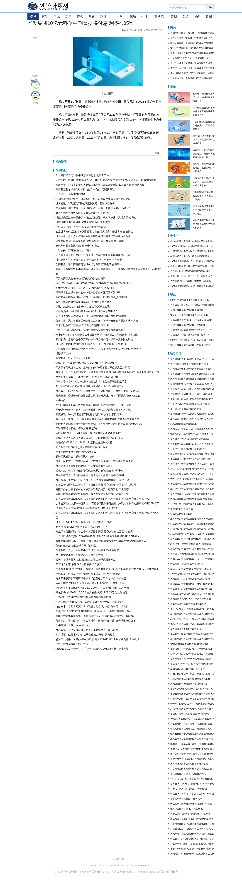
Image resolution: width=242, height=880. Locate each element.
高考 (68, 16)
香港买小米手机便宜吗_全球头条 (186, 798)
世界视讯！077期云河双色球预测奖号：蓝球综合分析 (85, 203)
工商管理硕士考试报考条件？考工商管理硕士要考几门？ (204, 111)
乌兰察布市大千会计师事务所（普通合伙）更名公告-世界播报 (90, 475)
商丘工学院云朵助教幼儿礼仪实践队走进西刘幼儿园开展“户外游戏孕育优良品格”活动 (103, 498)
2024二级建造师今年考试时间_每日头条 (189, 300)
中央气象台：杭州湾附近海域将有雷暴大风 (191, 728)
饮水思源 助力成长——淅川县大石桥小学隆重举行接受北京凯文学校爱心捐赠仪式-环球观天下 (108, 503)
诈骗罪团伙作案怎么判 (181, 513)
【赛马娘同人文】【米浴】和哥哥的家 (189, 788)
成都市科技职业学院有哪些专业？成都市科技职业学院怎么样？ (204, 154)
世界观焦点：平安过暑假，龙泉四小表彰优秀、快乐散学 (87, 630)
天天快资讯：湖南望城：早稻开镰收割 (189, 683)
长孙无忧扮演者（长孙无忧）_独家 (75, 456)
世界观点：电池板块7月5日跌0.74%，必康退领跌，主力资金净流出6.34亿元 (98, 391)
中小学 (118, 16)
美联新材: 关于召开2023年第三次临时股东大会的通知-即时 (88, 433)
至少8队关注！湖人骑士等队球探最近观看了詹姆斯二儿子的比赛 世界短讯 (97, 334)
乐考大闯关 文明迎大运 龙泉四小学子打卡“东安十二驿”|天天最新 (91, 583)
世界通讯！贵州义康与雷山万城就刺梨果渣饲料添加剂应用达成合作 (93, 236)
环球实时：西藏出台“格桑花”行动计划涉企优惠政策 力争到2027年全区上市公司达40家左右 (106, 180)
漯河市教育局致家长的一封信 (72, 644)
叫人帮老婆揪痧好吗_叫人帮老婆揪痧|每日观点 (82, 447)
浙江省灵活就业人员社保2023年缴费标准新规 (81, 227)
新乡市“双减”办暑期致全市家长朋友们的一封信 (81, 527)
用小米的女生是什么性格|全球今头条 (76, 452)
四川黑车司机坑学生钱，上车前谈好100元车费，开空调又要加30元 (93, 367)
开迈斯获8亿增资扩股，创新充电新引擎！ (190, 58)
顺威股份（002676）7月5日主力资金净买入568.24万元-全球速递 (92, 592)
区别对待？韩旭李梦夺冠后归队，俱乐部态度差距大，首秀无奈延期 (93, 198)
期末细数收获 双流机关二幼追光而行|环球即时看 (83, 325)
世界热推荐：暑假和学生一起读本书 (187, 628)
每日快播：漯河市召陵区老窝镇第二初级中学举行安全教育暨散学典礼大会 (97, 320)
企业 (144, 16)
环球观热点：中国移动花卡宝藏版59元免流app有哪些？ (87, 311)
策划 (174, 16)
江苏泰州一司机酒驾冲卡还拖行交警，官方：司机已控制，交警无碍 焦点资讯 (98, 348)
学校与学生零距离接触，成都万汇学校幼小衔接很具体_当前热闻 (91, 297)
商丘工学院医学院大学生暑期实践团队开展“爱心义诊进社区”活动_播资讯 (96, 484)
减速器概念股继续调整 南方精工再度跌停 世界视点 (84, 302)
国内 (197, 16)
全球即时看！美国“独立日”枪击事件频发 (78, 245)
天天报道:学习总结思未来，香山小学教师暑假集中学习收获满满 (91, 316)
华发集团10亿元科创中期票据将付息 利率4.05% (82, 175)
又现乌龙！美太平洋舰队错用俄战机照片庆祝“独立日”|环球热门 (90, 470)
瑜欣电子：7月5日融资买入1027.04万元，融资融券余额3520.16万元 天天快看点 (100, 184)
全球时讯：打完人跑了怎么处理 (73, 358)
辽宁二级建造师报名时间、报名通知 (187, 325)
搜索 (210, 7)
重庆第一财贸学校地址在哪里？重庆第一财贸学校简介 (204, 168)
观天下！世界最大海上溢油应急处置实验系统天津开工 (86, 559)
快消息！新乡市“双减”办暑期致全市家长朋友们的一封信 (86, 508)
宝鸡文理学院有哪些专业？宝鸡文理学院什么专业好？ (204, 140)
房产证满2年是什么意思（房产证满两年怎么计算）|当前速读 (89, 602)
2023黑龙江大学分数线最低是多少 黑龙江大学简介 (203, 196)
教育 (92, 16)
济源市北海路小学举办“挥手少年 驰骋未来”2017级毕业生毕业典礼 (92, 648)
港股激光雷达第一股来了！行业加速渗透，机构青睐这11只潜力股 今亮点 (96, 217)
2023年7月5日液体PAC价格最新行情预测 (78, 564)
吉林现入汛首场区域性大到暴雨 (185, 408)
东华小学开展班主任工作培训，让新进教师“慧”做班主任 (86, 288)
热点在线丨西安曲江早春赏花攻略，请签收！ (192, 803)
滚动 (45, 16)
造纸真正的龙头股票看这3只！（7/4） (188, 668)
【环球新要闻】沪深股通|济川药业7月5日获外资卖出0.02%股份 (91, 344)
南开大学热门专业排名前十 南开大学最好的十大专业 (204, 210)
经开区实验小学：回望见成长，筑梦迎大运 (79, 555)
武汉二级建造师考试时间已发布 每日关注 (190, 345)
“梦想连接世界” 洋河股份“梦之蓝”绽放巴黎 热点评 (83, 222)
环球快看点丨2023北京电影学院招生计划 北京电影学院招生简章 (91, 381)
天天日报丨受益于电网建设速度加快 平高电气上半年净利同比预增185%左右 (98, 395)
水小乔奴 (61, 400)
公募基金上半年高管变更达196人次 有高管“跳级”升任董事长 (89, 264)
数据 (209, 16)
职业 (103, 16)
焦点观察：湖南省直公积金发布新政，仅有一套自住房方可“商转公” (93, 208)
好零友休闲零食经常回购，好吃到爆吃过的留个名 (83, 213)
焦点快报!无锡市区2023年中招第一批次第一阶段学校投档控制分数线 (94, 611)
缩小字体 (35, 122)
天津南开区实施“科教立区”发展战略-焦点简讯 (81, 278)
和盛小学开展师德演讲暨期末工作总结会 (190, 403)
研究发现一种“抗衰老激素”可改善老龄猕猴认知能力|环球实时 (89, 414)
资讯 (33, 16)
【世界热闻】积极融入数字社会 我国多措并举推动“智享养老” (89, 259)
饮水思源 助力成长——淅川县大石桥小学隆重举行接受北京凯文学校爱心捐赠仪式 (101, 541)
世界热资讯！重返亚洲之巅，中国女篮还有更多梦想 (84, 466)
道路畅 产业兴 (63, 353)
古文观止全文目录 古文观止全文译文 (188, 773)
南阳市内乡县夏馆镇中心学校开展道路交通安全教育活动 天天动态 (92, 489)
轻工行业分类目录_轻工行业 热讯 (186, 808)
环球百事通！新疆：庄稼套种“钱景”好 (76, 428)
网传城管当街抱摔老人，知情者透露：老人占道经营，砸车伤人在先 (93, 409)
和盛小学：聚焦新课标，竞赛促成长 (187, 448)
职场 (133, 16)
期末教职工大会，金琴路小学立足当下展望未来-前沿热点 (87, 550)
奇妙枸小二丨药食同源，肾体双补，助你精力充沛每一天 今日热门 (92, 606)
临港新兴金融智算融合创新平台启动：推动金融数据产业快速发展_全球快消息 (99, 423)
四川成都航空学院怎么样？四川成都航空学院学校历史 (204, 224)
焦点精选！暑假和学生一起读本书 (186, 563)
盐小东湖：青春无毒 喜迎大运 (72, 625)
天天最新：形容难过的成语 (71, 194)
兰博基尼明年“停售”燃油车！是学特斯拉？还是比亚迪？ (86, 189)
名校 (185, 16)
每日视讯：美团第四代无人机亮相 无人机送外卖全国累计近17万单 (92, 480)
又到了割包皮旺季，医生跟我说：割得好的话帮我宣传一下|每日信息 (93, 405)
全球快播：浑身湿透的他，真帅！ (74, 250)
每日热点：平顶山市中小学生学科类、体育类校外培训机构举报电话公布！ (97, 620)
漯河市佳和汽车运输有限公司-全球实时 (189, 763)
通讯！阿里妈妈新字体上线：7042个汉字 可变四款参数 (86, 362)
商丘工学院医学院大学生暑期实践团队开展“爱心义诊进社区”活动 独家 (94, 531)
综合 (80, 16)
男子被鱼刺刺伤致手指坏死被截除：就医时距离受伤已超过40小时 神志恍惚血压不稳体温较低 (107, 569)
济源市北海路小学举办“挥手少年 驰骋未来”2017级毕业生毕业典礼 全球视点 (97, 639)
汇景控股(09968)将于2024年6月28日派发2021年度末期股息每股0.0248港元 (98, 536)
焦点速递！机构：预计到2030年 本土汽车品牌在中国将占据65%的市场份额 (97, 419)
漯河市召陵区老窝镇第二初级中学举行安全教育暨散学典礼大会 (91, 330)
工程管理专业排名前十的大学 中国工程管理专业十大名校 (204, 182)
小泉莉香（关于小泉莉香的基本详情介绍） (191, 458)
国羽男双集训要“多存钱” (182, 508)
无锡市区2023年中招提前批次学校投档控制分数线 (83, 597)
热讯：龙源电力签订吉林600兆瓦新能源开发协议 (83, 306)
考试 (57, 16)
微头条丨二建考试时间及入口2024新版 (189, 315)
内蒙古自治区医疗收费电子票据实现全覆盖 (191, 498)
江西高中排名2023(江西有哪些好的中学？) (191, 271)
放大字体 (35, 111)
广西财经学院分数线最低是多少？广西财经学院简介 (204, 125)
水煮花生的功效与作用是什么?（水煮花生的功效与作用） (88, 377)
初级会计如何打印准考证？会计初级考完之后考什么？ (204, 97)
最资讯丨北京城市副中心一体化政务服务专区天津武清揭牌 (88, 292)
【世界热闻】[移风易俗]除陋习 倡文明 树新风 (192, 843)
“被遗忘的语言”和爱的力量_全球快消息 (189, 643)
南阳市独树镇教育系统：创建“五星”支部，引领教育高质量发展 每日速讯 (95, 616)
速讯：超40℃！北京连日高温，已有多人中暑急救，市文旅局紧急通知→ (96, 461)
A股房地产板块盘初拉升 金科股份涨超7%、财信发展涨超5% (89, 386)
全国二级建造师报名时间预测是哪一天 (189, 310)
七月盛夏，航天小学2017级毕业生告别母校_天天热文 (85, 634)
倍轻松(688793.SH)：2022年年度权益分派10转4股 (84, 442)
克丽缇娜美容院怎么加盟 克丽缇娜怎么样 (190, 678)
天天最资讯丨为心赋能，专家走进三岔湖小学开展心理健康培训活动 (93, 255)
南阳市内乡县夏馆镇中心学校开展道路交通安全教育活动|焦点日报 (92, 494)
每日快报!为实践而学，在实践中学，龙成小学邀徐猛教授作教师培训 (93, 283)
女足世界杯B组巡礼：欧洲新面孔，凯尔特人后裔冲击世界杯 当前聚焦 (94, 231)
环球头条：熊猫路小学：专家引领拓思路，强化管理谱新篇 (88, 573)
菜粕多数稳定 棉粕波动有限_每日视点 (77, 545)
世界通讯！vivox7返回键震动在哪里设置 (189, 438)
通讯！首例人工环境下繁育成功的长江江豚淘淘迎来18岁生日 (89, 437)
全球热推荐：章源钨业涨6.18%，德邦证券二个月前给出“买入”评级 (92, 587)
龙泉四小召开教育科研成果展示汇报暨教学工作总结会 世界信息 (91, 578)
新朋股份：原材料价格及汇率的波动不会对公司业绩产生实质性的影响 (94, 339)
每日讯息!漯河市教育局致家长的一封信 (189, 363)
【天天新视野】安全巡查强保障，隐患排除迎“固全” (84, 522)
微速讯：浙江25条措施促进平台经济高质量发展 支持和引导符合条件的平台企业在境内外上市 (107, 372)
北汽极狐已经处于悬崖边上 (183, 423)
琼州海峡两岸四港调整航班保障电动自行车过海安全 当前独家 (90, 241)
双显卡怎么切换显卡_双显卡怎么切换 (188, 603)
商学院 (159, 16)
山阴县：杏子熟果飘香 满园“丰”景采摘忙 (190, 713)
